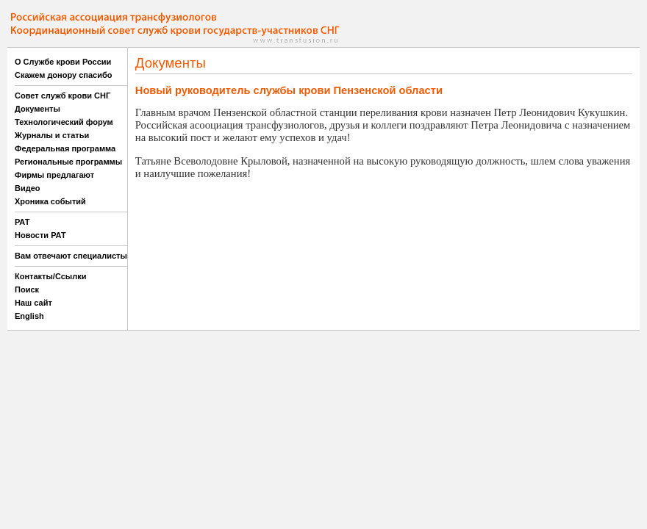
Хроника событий (50, 201)
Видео (27, 188)
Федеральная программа (65, 148)
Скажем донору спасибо (63, 75)
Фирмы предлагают (54, 174)
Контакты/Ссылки (51, 276)
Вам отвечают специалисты (71, 255)
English (29, 316)
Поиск (27, 289)
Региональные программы (68, 161)
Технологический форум (64, 122)
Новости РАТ (40, 235)
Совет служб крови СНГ (62, 95)
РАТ (22, 221)
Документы (37, 108)
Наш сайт (33, 302)
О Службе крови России (63, 61)
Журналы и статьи (52, 135)
